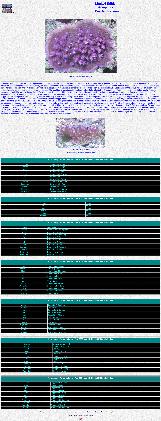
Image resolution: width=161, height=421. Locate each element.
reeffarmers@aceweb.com (112, 412)
